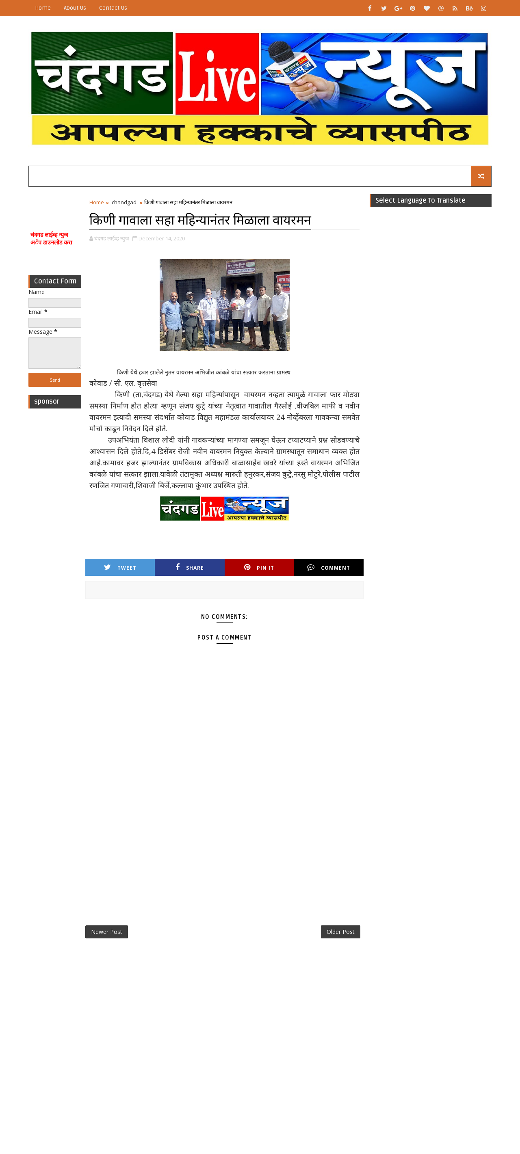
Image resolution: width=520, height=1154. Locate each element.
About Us (75, 7)
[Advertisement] (54, 534)
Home (43, 7)
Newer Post (106, 932)
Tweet (120, 567)
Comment (328, 567)
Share (190, 567)
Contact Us (113, 7)
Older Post (341, 932)
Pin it (259, 567)
